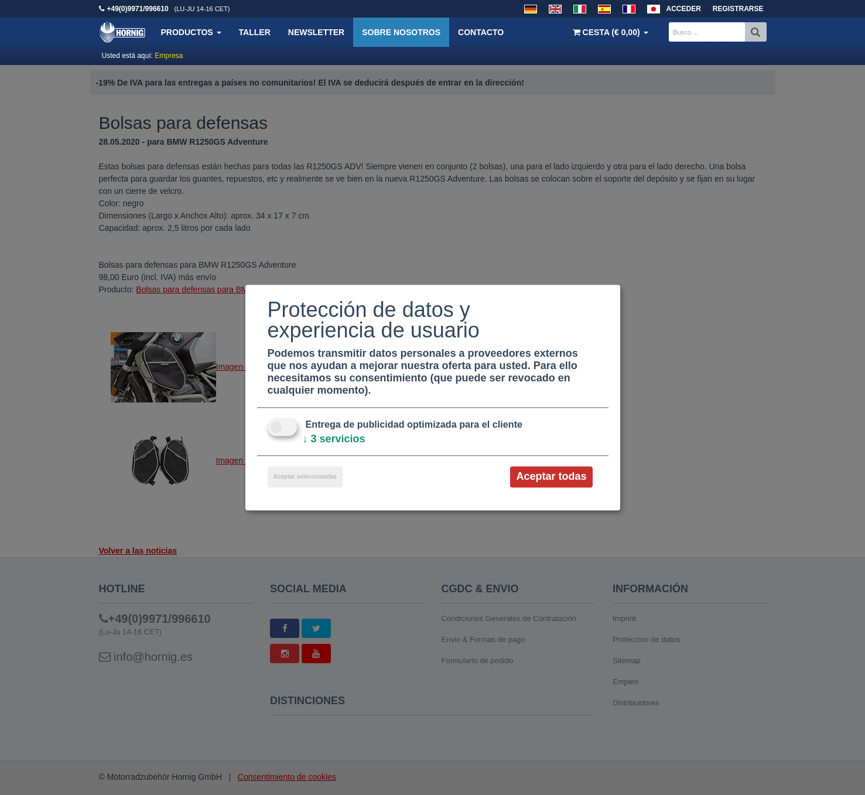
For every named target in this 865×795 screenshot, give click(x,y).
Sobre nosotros (401, 32)
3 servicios (334, 439)
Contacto (481, 32)
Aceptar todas (551, 477)
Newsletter (316, 32)
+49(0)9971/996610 (138, 9)
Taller (255, 32)
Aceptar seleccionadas (305, 477)
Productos (191, 32)
